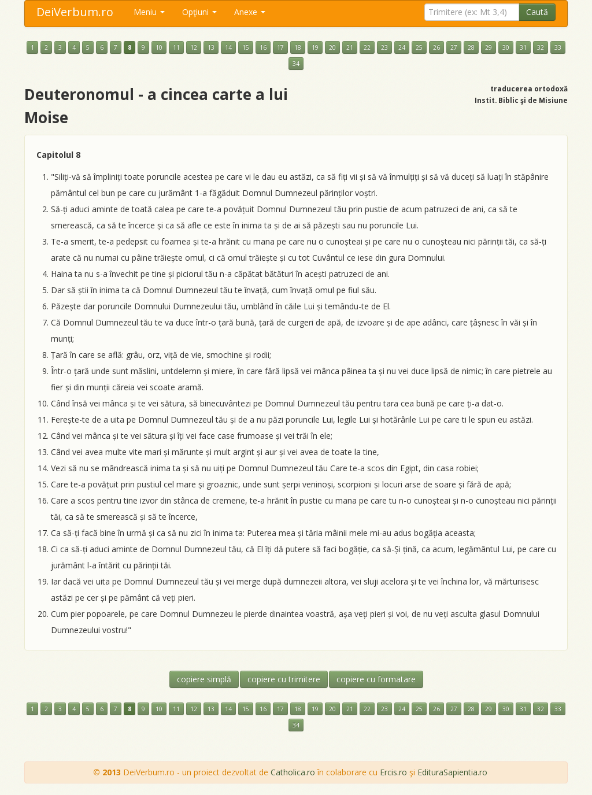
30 (505, 47)
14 (228, 47)
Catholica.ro (293, 772)
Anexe (249, 11)
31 (523, 47)
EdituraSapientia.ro (452, 772)
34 (296, 64)
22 (367, 47)
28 (471, 47)
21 (349, 47)
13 (211, 47)
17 (280, 47)
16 (263, 47)
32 (540, 47)
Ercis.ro (393, 772)
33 (557, 47)
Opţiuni (199, 11)
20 (332, 47)
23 (384, 47)
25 (419, 47)
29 (488, 47)
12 (193, 47)
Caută (537, 11)
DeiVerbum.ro (74, 12)
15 (245, 47)
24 (401, 47)
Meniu (149, 11)
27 (453, 47)
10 (159, 47)
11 (176, 47)
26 (436, 47)
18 (297, 47)
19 (315, 47)
